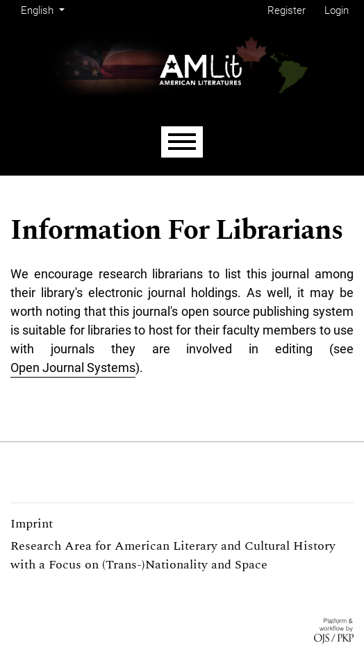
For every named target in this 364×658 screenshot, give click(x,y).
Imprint (31, 523)
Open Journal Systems (72, 367)
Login (336, 10)
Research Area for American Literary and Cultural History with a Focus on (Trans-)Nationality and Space (173, 555)
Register (286, 10)
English (44, 9)
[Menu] (182, 142)
